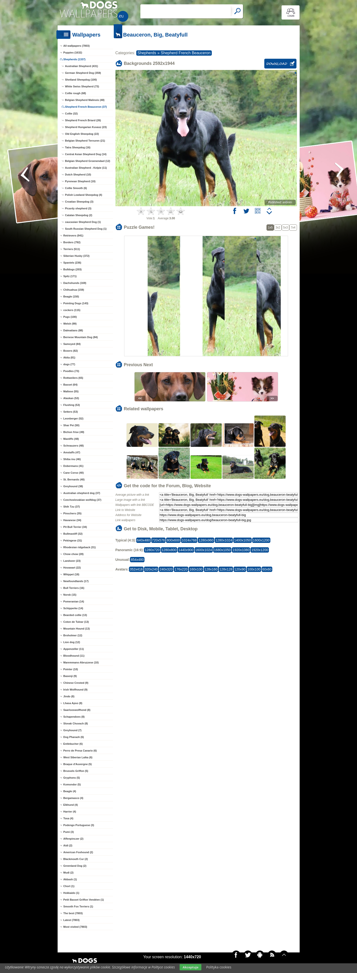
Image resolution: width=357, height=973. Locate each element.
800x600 (173, 540)
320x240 (151, 569)
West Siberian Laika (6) (77, 757)
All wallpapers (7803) (76, 45)
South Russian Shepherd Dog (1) (86, 228)
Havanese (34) (72, 520)
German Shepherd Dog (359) (83, 72)
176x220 (181, 569)
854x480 (137, 560)
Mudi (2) (68, 872)
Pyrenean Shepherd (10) (80, 181)
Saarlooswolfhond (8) (77, 709)
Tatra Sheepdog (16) (78, 147)
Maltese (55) (71, 391)
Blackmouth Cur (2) (75, 859)
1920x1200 (259, 550)
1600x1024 (203, 550)
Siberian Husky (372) (76, 255)
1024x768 (189, 540)
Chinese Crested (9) (75, 682)
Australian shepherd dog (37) (81, 493)
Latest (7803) (71, 920)
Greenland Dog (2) (74, 865)
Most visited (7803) (75, 926)
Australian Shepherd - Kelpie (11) (86, 167)
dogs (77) (69, 364)
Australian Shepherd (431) (81, 66)
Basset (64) (70, 384)
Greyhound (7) (72, 730)
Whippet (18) (71, 574)
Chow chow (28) (73, 554)
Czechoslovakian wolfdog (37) (82, 499)
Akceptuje (190, 967)
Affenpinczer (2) (73, 838)
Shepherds (146, 53)
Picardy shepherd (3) (78, 208)
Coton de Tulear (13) (76, 621)
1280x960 (205, 540)
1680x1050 (222, 550)
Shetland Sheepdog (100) (81, 79)
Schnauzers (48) (73, 445)
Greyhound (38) (73, 486)
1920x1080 (241, 550)
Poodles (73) (71, 371)
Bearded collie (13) (75, 615)
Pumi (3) (68, 831)
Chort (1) (69, 886)
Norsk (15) (69, 594)
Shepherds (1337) (74, 59)
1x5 (270, 227)
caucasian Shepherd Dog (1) (83, 221)
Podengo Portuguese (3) (78, 825)
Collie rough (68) (75, 93)
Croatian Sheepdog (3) (79, 201)
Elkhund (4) (70, 804)
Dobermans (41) (73, 465)
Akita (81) (69, 357)
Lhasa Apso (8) (72, 703)
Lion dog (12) (71, 642)
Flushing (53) (71, 404)
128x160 (211, 569)
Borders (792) (72, 242)
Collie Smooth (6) (76, 188)
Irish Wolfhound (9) (75, 689)
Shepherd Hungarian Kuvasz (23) (86, 127)
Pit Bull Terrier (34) (75, 526)
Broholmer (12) (72, 635)
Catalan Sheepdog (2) (78, 215)
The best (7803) (73, 913)
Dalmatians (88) (73, 330)
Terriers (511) (71, 249)
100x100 (253, 569)
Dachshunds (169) (74, 282)
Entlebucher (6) (73, 743)
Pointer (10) (70, 669)
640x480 (143, 540)
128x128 (225, 569)
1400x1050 (242, 540)
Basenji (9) (70, 676)
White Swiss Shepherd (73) (82, 86)
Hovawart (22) (72, 567)
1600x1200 (261, 540)
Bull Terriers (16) (73, 587)
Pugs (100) (70, 316)
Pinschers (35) (72, 513)
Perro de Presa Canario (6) (80, 750)
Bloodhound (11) (73, 655)
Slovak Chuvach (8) (75, 723)
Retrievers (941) (73, 235)
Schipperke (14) (73, 608)
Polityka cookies (218, 967)
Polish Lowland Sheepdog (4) (83, 194)
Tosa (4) (68, 818)
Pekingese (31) (72, 540)
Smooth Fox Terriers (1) (78, 906)
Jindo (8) (69, 696)
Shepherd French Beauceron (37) (86, 106)
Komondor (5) (72, 784)
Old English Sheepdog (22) (82, 133)
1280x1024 (223, 540)
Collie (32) (71, 113)
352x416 (136, 569)
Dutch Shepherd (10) (78, 174)
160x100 (196, 569)
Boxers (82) (70, 350)
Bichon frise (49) (73, 432)
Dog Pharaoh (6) (73, 737)
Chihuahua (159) (73, 289)
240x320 (166, 569)
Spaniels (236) (72, 262)
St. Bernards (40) (74, 479)
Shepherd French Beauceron (185, 53)
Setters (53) (70, 411)
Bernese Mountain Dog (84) (80, 337)
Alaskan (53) (71, 398)
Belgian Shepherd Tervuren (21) (85, 140)
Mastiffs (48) (71, 438)
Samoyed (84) (72, 343)
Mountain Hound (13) (76, 628)
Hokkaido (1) (71, 892)
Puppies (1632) (72, 52)
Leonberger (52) (73, 418)
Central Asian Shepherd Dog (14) (85, 154)
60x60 (267, 569)
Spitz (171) (70, 276)
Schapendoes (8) (74, 716)
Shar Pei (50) (71, 425)
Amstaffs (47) (71, 452)
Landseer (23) (72, 560)
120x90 (239, 569)
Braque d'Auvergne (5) (77, 764)
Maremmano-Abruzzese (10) (81, 662)
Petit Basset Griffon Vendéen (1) (83, 899)
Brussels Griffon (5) (75, 770)
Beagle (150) (71, 296)
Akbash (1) (70, 879)
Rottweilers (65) (73, 377)
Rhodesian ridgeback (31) (79, 547)
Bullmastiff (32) (73, 533)
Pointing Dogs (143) (75, 303)
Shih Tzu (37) (71, 506)
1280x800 (169, 550)
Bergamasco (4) (73, 798)
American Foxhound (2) (78, 852)
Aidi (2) (67, 845)
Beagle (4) (69, 791)
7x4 (293, 227)
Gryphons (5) (71, 777)
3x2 (277, 227)
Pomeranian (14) (73, 601)
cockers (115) (71, 310)
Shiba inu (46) (72, 459)
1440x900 (185, 550)
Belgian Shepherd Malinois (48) (85, 100)
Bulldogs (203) (72, 269)
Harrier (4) (69, 811)
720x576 (158, 540)
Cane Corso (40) (73, 472)
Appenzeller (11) (73, 648)
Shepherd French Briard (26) (83, 120)
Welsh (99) (70, 323)
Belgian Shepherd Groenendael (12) (87, 161)
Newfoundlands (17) (76, 581)
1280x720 (152, 550)
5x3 (285, 227)
